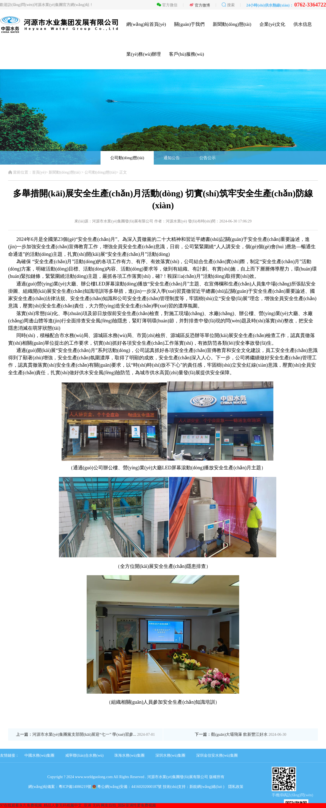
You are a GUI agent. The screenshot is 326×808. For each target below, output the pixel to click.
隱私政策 (235, 787)
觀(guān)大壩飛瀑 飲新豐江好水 (248, 734)
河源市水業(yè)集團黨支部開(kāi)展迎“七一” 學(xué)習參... (93, 734)
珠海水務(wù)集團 (129, 755)
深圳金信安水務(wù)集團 (216, 755)
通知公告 (172, 158)
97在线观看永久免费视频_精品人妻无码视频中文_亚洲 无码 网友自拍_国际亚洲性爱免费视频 (78, 805)
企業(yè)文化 (272, 24)
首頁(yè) (39, 172)
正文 (123, 172)
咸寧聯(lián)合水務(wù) (84, 755)
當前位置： (20, 172)
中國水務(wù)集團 (39, 755)
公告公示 (207, 158)
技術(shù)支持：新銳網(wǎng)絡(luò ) (193, 787)
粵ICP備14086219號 (75, 787)
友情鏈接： (9, 755)
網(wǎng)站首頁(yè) (146, 24)
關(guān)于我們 (189, 24)
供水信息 (302, 24)
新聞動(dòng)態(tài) (232, 24)
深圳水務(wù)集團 (170, 755)
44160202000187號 (146, 787)
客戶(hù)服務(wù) (186, 54)
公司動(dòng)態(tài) (127, 158)
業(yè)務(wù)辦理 (143, 54)
